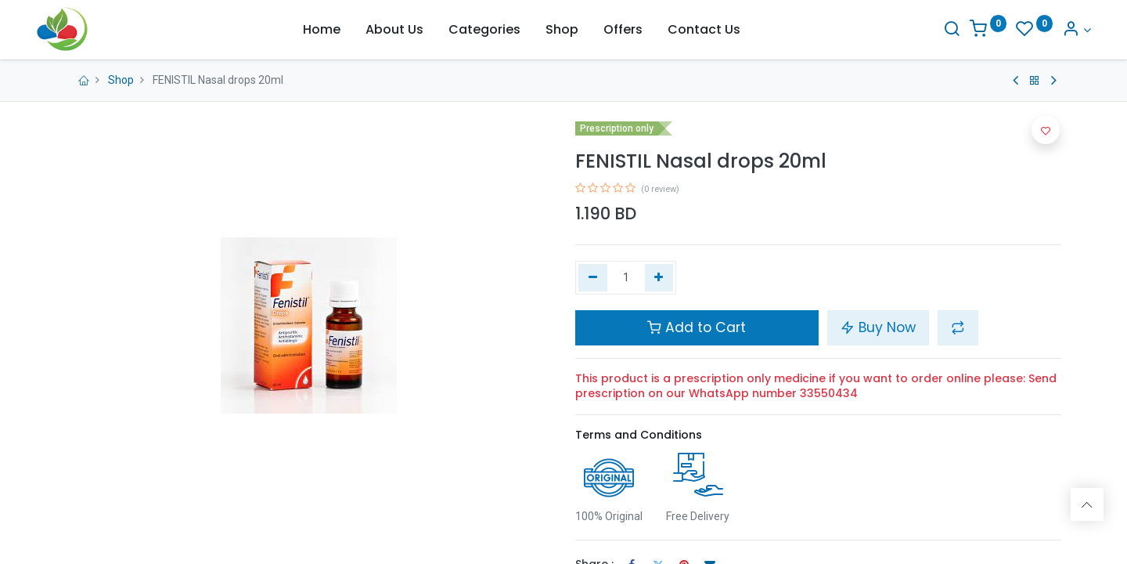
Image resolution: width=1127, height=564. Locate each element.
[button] (958, 327)
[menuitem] (321, 30)
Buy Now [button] (878, 327)
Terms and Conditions (638, 435)
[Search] (922, 30)
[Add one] (659, 278)
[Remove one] (592, 278)
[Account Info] (1047, 30)
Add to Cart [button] (696, 327)
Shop (121, 80)
